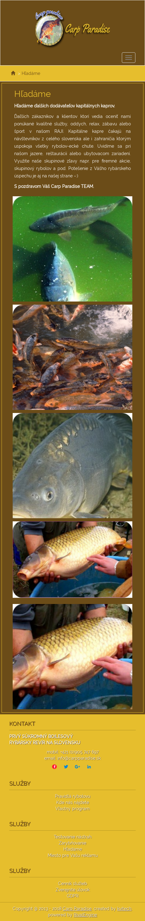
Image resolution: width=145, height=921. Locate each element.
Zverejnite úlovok (73, 889)
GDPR (73, 895)
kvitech (124, 908)
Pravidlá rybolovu (72, 796)
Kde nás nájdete (72, 802)
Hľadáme (31, 73)
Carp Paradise (77, 908)
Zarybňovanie (72, 843)
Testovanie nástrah (73, 836)
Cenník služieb (72, 883)
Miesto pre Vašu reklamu (73, 855)
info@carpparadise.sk (79, 758)
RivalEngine (85, 914)
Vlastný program (72, 808)
